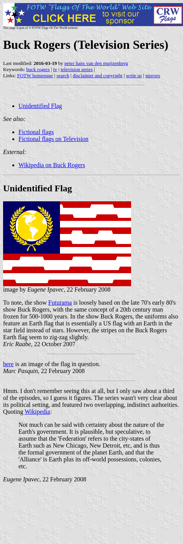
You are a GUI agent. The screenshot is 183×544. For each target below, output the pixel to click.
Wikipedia (37, 411)
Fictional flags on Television (53, 139)
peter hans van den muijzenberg (96, 63)
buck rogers (38, 69)
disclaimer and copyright (97, 75)
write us (134, 75)
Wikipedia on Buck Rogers (51, 165)
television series (77, 69)
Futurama (60, 302)
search (63, 75)
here (8, 364)
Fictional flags (36, 132)
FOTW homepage (35, 75)
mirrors (152, 75)
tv (55, 69)
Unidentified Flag (40, 106)
